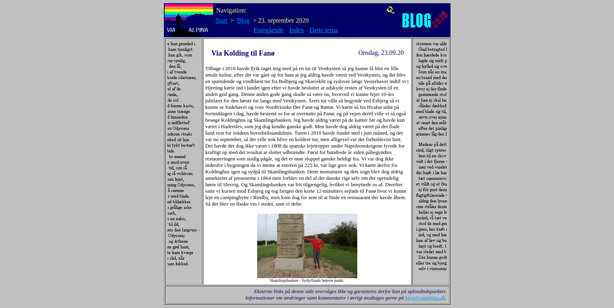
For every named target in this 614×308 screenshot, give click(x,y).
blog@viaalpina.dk (425, 298)
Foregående (269, 30)
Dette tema (324, 30)
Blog (243, 20)
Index (296, 30)
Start (222, 20)
